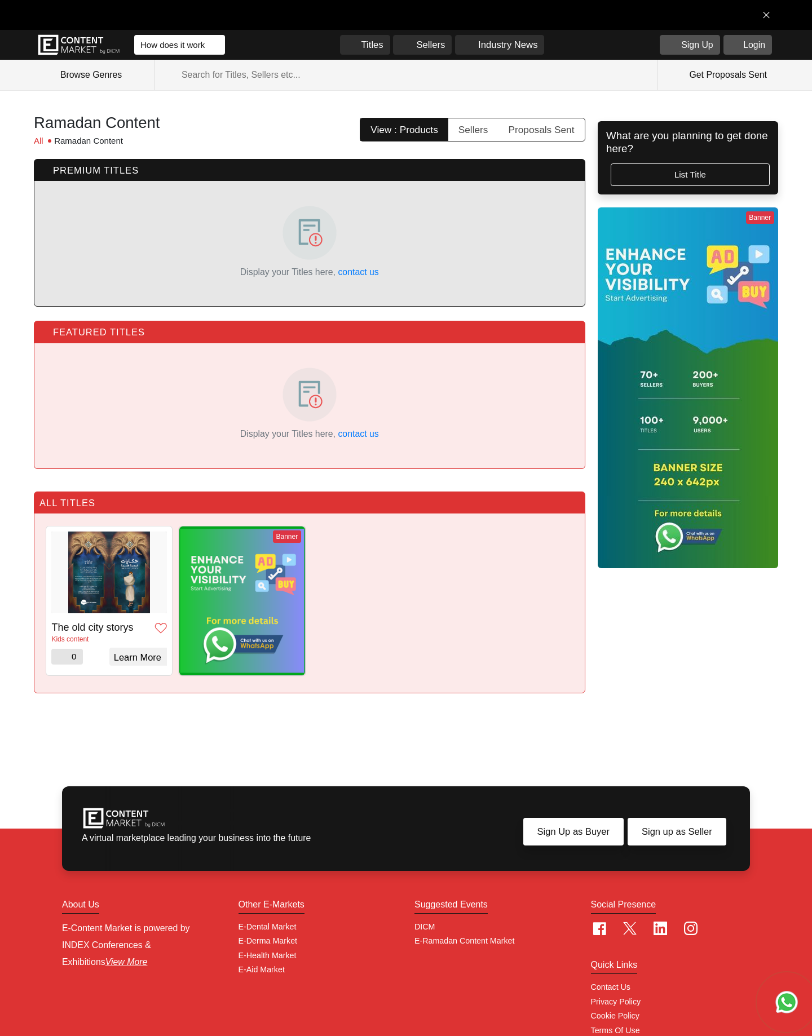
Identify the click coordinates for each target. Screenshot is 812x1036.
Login (754, 45)
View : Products (404, 129)
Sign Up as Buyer (573, 831)
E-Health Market (268, 955)
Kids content (70, 639)
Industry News (507, 44)
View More (126, 962)
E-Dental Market (268, 926)
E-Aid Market (262, 969)
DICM (424, 926)
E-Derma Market (268, 940)
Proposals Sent (542, 129)
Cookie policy (615, 1015)
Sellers (430, 44)
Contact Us (611, 986)
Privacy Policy (616, 1001)
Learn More (137, 657)
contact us (358, 272)
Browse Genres (97, 75)
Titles (372, 44)
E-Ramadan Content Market (464, 940)
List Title (690, 174)
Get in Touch (719, 15)
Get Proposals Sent (727, 74)
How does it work (172, 45)
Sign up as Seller (677, 831)
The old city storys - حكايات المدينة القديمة (93, 627)
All (38, 140)
